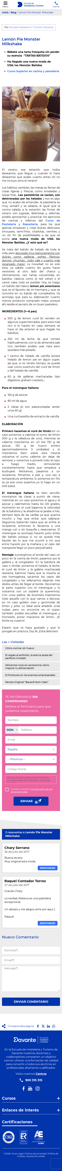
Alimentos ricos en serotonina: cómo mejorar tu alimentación (27, 667)
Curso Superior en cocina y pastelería (33, 71)
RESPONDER (47, 868)
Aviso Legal (17, 1153)
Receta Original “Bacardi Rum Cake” (26, 682)
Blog (13, 12)
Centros (41, 1073)
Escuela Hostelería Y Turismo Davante (31, 27)
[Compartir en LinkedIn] (48, 1026)
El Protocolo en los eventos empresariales (30, 675)
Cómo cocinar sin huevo (19, 648)
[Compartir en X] (43, 1026)
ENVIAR (31, 801)
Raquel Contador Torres (25, 881)
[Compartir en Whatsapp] (53, 1026)
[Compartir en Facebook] (37, 1026)
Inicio (5, 12)
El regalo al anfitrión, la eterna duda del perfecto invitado (28, 657)
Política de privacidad (35, 1153)
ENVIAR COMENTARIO (31, 1002)
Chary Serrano (16, 848)
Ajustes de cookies (36, 1156)
